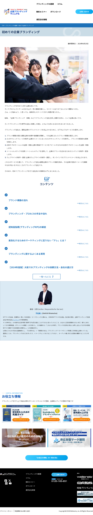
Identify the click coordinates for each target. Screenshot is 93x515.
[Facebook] (5, 480)
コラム (28, 478)
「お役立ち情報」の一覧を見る (46, 457)
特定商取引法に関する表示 (27, 511)
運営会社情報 (30, 490)
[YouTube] (10, 483)
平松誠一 (39, 313)
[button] (84, 11)
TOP (3, 25)
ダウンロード (30, 486)
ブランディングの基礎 (11, 25)
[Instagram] (6, 483)
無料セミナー (30, 482)
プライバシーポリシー (8, 511)
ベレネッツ (16, 320)
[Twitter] (9, 480)
